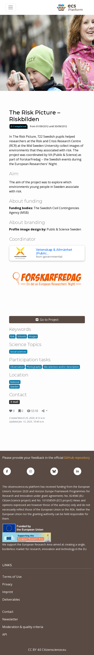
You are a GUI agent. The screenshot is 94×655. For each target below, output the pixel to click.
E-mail (14, 401)
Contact (7, 612)
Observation (17, 366)
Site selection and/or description (61, 366)
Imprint (7, 592)
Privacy (7, 584)
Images (33, 336)
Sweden (14, 386)
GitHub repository (77, 458)
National (14, 382)
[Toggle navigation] (10, 7)
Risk (12, 336)
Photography (34, 366)
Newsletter (10, 619)
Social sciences (18, 351)
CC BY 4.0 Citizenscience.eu (47, 650)
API (4, 634)
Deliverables (11, 599)
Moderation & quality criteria (22, 627)
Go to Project (47, 320)
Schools (21, 336)
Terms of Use (12, 577)
